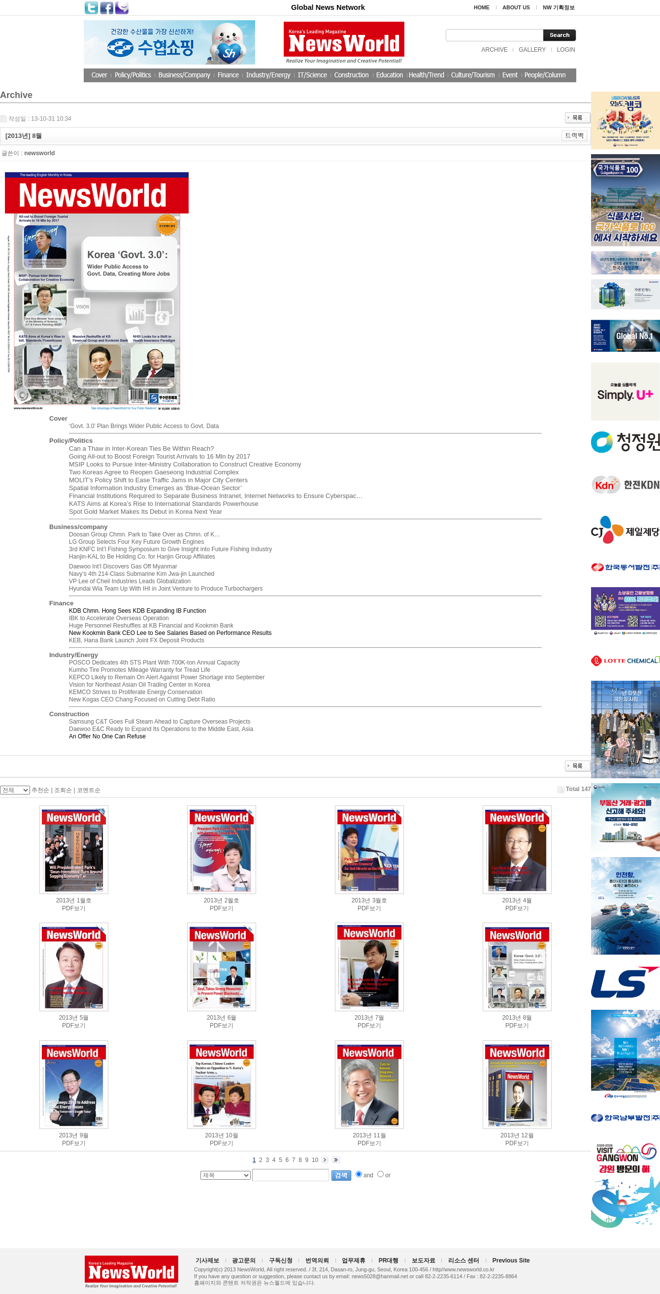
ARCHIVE (494, 49)
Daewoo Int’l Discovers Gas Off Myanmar (123, 566)
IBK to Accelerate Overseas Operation (119, 618)
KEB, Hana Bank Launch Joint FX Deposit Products (136, 640)
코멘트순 (88, 790)
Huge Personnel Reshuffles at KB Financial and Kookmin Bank (151, 625)
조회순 (63, 790)
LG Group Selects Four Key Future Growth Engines (136, 541)
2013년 (65, 900)
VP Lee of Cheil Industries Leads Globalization (130, 581)
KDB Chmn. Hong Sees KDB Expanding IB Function (137, 610)
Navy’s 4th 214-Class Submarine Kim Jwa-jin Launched (141, 573)
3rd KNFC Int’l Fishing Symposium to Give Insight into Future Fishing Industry (170, 549)
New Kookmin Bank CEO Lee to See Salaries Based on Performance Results (170, 633)
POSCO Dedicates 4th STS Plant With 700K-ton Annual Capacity (154, 662)
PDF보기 (74, 908)
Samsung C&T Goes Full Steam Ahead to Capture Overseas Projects (160, 721)
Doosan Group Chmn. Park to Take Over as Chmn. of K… (144, 534)
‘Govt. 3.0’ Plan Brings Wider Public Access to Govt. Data (144, 426)
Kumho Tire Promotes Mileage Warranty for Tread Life (139, 669)
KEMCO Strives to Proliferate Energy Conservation (135, 692)
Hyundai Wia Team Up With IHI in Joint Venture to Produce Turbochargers (166, 588)
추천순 (40, 790)
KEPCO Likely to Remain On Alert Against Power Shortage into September (167, 677)
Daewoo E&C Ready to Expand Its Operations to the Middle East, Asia (161, 729)
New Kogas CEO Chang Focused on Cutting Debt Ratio (142, 699)
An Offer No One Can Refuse (107, 736)
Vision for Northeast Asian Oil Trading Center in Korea (139, 684)
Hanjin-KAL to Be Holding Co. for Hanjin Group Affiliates (142, 556)
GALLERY (532, 49)
